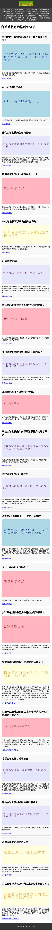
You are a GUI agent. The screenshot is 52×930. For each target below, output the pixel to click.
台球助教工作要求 (8, 703)
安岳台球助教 (7, 558)
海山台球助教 (7, 833)
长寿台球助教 (8, 14)
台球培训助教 (33, 14)
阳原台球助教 (7, 11)
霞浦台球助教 (7, 213)
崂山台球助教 (31, 18)
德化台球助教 (7, 165)
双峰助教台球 (19, 18)
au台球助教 (6, 124)
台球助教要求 (32, 11)
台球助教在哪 (7, 507)
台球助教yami (32, 9)
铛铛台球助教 (44, 11)
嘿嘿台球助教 (7, 793)
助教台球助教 (43, 16)
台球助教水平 (34, 20)
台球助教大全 (20, 11)
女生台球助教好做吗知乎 (10, 919)
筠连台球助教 (7, 465)
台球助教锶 (45, 14)
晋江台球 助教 (7, 343)
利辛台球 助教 (7, 296)
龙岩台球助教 (7, 423)
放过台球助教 (7, 604)
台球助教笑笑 (7, 875)
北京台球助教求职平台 (10, 750)
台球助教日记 (21, 20)
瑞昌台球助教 (45, 9)
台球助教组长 (7, 653)
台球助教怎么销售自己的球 (13, 16)
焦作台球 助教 (7, 383)
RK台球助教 (7, 18)
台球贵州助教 (7, 78)
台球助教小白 (20, 14)
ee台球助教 (6, 252)
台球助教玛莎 (19, 9)
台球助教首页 (7, 9)
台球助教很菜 (30, 16)
